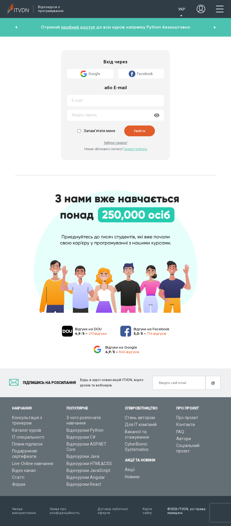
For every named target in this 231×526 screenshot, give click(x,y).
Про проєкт (187, 417)
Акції (130, 469)
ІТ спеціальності (28, 437)
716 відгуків (156, 333)
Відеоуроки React (83, 484)
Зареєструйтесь (135, 149)
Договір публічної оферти (112, 511)
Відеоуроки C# (81, 437)
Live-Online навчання (32, 463)
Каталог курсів (26, 430)
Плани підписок (27, 444)
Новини (132, 476)
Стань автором (140, 417)
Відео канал (24, 470)
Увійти (139, 131)
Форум (18, 484)
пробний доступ (78, 27)
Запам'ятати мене (99, 131)
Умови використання (24, 511)
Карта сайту (147, 511)
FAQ (180, 431)
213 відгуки (97, 333)
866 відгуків (129, 352)
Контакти (185, 424)
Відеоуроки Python (84, 430)
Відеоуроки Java (82, 456)
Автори (183, 438)
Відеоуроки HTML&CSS (89, 463)
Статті (18, 477)
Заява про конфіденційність (65, 511)
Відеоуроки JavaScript (88, 470)
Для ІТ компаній (141, 424)
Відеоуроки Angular (85, 477)
